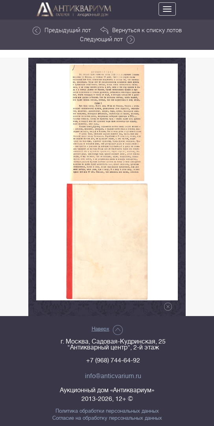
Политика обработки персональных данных (107, 411)
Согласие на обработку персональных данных (107, 418)
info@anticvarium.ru (113, 376)
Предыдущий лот (62, 30)
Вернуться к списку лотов (141, 30)
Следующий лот (107, 39)
